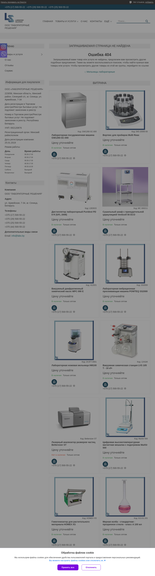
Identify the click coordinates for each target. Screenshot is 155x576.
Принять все (68, 567)
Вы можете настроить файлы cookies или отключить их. (76, 560)
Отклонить (91, 567)
